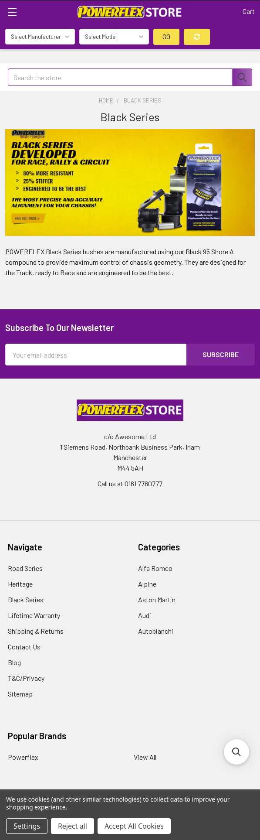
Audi (144, 615)
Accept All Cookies (134, 826)
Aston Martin (157, 599)
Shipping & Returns (36, 631)
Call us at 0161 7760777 (130, 483)
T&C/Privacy (26, 678)
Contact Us (24, 646)
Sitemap (20, 694)
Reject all (72, 826)
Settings (27, 826)
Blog (14, 662)
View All (145, 757)
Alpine (147, 584)
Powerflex (23, 757)
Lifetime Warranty (34, 615)
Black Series (26, 599)
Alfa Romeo (155, 568)
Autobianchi (155, 631)
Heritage (20, 584)
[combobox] (130, 77)
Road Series (25, 568)
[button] (236, 752)
